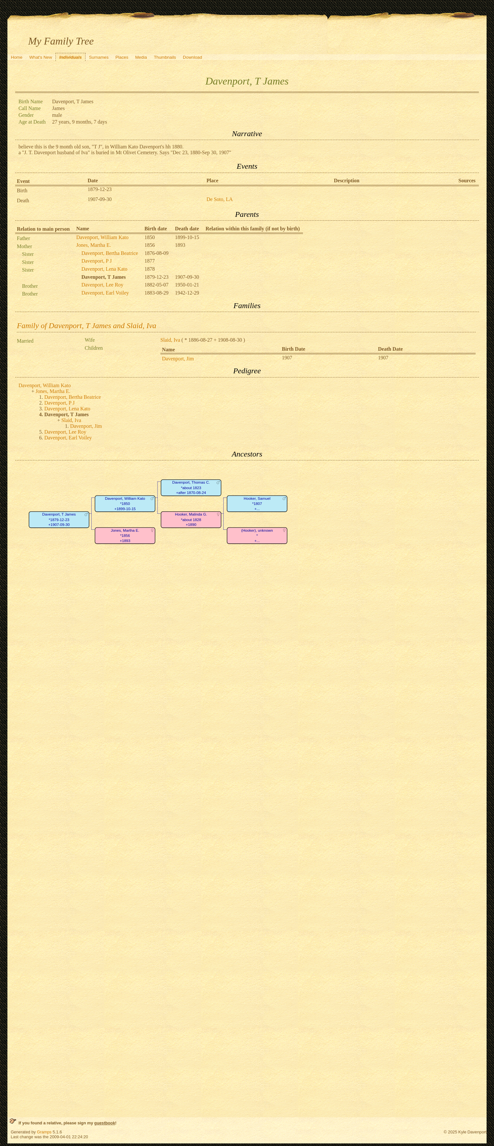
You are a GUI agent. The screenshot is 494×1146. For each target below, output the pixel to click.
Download (192, 57)
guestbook (104, 1123)
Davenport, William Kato (102, 237)
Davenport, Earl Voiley (105, 293)
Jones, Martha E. (93, 245)
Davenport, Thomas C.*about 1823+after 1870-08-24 (191, 487)
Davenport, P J (96, 261)
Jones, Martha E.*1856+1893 (125, 535)
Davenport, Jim (178, 358)
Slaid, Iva (170, 340)
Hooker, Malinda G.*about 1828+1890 (191, 519)
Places (122, 57)
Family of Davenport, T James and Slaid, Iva (86, 325)
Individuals (70, 57)
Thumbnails (165, 57)
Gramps (44, 1132)
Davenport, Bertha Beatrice (109, 253)
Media (141, 57)
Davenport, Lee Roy (102, 284)
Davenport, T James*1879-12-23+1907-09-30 (59, 519)
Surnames (99, 57)
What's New (40, 57)
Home (17, 57)
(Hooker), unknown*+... (257, 535)
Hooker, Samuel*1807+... (257, 503)
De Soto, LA (220, 199)
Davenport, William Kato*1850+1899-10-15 (125, 503)
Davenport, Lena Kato (104, 269)
